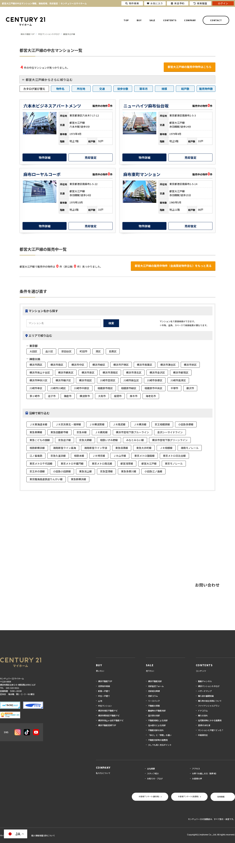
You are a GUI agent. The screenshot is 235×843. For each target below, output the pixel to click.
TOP (126, 20)
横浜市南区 (57, 364)
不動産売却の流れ (156, 730)
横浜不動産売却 (155, 681)
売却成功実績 (154, 691)
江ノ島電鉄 (36, 456)
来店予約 (177, 3)
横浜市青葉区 (144, 364)
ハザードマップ (205, 691)
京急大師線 (85, 440)
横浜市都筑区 (180, 372)
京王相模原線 (162, 424)
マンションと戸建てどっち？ (210, 730)
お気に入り (155, 3)
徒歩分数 (122, 89)
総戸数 (185, 89)
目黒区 (113, 351)
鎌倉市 (67, 396)
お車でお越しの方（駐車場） (205, 773)
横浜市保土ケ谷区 (40, 372)
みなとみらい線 (135, 440)
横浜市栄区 (190, 364)
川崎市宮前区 (107, 380)
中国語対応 (203, 735)
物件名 (60, 89)
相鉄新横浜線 (37, 448)
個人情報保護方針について (43, 835)
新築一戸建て (104, 691)
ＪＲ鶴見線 (101, 432)
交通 (102, 89)
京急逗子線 (64, 440)
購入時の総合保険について (209, 700)
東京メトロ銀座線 (144, 456)
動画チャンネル (205, 681)
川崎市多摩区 (154, 380)
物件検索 (132, 3)
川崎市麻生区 (131, 380)
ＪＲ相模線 (166, 448)
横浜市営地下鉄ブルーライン (132, 432)
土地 (100, 700)
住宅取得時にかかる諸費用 (209, 720)
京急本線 (82, 432)
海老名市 (151, 396)
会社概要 (151, 768)
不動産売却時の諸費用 (158, 739)
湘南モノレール (190, 448)
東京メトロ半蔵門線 (72, 463)
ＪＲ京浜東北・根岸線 (68, 424)
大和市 (102, 396)
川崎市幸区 (36, 388)
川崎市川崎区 (58, 388)
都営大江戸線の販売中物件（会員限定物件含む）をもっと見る (173, 266)
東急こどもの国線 (40, 440)
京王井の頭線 (37, 471)
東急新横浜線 (78, 479)
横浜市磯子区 (63, 380)
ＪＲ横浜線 (140, 424)
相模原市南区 (105, 388)
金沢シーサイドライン (170, 432)
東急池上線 (85, 471)
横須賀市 (85, 396)
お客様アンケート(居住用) (149, 796)
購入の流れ (203, 715)
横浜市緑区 (98, 364)
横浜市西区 (36, 364)
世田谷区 (66, 351)
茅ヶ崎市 (35, 396)
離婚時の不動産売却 (157, 710)
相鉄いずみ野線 (109, 440)
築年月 (143, 89)
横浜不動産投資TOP (107, 725)
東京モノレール (174, 463)
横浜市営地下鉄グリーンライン (170, 440)
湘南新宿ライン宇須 (95, 448)
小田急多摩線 (185, 424)
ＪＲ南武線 (119, 424)
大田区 (33, 351)
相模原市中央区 (153, 388)
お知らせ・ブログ (155, 778)
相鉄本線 (79, 456)
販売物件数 (206, 89)
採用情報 (220, 796)
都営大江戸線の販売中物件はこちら (190, 67)
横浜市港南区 (110, 372)
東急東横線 (36, 432)
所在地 (81, 89)
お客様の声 (197, 778)
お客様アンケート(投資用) (188, 796)
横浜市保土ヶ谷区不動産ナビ (111, 720)
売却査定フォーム (156, 686)
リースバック (154, 700)
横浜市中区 (77, 364)
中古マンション (105, 705)
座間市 (118, 396)
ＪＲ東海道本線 (38, 424)
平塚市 (174, 388)
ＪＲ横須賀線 (97, 424)
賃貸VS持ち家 (204, 725)
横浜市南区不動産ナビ (108, 710)
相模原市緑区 (128, 388)
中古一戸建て (104, 695)
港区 (98, 351)
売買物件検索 (104, 686)
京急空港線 (106, 471)
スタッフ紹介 (153, 773)
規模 (164, 89)
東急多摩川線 (128, 471)
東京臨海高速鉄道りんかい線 (46, 479)
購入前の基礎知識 (206, 695)
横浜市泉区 (88, 372)
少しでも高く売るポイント (160, 744)
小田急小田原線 (62, 471)
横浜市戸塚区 (121, 364)
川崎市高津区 (178, 380)
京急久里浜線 (58, 456)
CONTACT (216, 20)
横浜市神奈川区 (38, 380)
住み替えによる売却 (157, 725)
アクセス (196, 768)
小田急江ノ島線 (153, 471)
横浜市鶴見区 (65, 372)
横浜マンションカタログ (209, 686)
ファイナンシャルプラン (209, 705)
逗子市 (52, 396)
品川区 (49, 351)
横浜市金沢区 (157, 372)
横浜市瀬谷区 (168, 364)
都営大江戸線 (149, 463)
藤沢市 (190, 388)
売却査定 (91, 157)
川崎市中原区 (81, 388)
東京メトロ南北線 (102, 463)
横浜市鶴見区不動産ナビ (109, 715)
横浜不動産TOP (105, 681)
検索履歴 (200, 3)
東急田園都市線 (59, 432)
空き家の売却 (154, 715)
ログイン (223, 3)
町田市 (83, 351)
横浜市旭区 (85, 380)
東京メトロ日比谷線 (174, 456)
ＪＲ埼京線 (98, 456)
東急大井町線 (144, 448)
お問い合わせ (207, 585)
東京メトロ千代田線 (41, 463)
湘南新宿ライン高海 (64, 448)
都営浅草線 (126, 463)
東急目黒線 (121, 448)
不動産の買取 (154, 705)
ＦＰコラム (203, 710)
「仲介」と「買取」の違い (160, 735)
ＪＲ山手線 (119, 456)
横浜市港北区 (133, 372)
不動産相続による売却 (158, 720)
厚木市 (133, 396)
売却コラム (153, 695)
